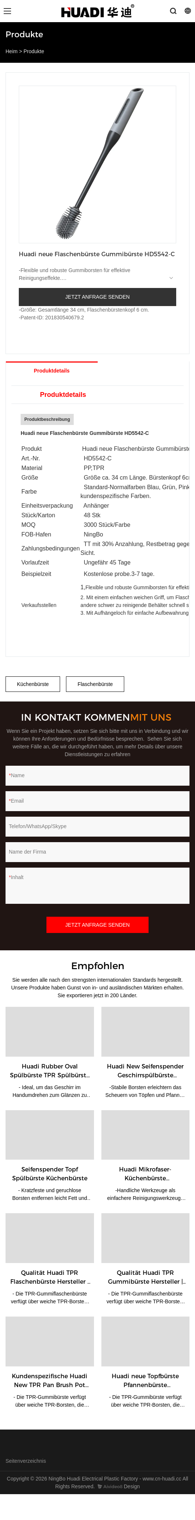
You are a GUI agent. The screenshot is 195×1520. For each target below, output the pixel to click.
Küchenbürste (33, 684)
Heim (12, 51)
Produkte (34, 51)
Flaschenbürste (95, 684)
